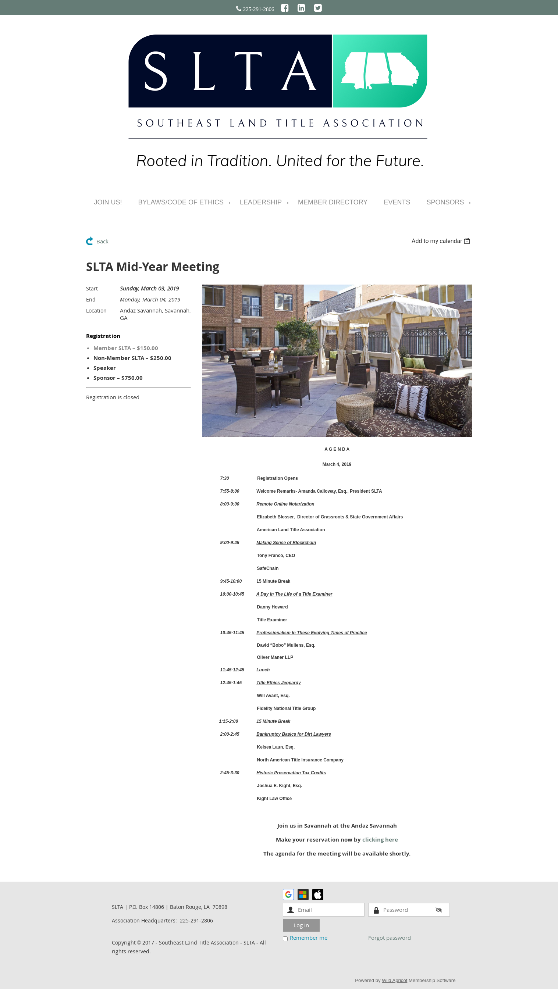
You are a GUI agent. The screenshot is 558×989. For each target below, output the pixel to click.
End (91, 299)
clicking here (380, 839)
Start (92, 288)
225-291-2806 (258, 9)
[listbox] (442, 241)
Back (102, 241)
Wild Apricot (394, 980)
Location (96, 310)
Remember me (308, 937)
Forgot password (389, 937)
